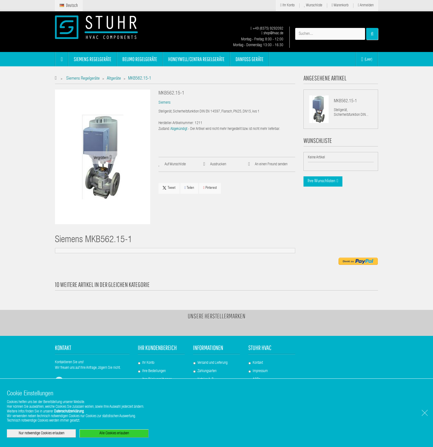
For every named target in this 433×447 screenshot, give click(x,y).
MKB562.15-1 (345, 101)
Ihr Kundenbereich (157, 347)
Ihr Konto (287, 5)
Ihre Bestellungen (154, 371)
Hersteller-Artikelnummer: (176, 123)
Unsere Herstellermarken (216, 316)
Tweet (169, 188)
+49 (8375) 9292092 (266, 29)
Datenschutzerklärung (69, 412)
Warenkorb (340, 5)
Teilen (189, 188)
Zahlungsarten (206, 371)
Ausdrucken (218, 164)
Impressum (260, 371)
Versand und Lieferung (212, 363)
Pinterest (210, 188)
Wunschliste (313, 5)
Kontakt (258, 363)
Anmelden (366, 5)
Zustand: (164, 129)
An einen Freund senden (271, 164)
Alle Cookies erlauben (114, 433)
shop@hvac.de (272, 33)
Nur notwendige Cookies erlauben (41, 433)
